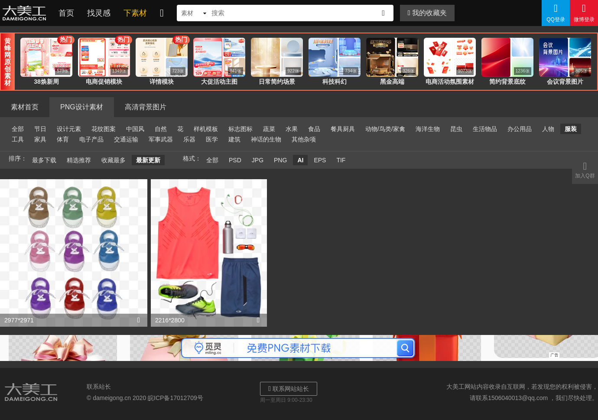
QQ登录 (556, 13)
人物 (548, 128)
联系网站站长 (288, 388)
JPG (257, 160)
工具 (18, 139)
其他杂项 (304, 139)
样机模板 (206, 128)
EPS (320, 160)
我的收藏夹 (427, 12)
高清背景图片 (145, 107)
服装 (571, 128)
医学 (212, 139)
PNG (280, 160)
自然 (161, 128)
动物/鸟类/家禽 (385, 128)
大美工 (26, 13)
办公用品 (519, 128)
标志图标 (240, 128)
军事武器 (161, 139)
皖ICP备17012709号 (175, 397)
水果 (292, 128)
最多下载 (44, 160)
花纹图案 (103, 128)
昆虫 (456, 128)
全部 (18, 128)
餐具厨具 (343, 128)
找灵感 (98, 13)
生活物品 (485, 128)
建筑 (234, 139)
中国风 (135, 128)
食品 (314, 128)
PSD (235, 160)
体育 (63, 139)
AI (300, 160)
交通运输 (126, 139)
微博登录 (584, 13)
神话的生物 (266, 139)
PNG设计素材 (81, 107)
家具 (40, 139)
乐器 (189, 139)
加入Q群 (585, 170)
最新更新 (148, 160)
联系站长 (99, 386)
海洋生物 (428, 128)
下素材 (135, 13)
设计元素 (69, 128)
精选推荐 (79, 160)
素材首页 (25, 107)
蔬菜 (269, 128)
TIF (340, 160)
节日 (40, 128)
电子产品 (91, 139)
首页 (66, 13)
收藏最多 (113, 160)
